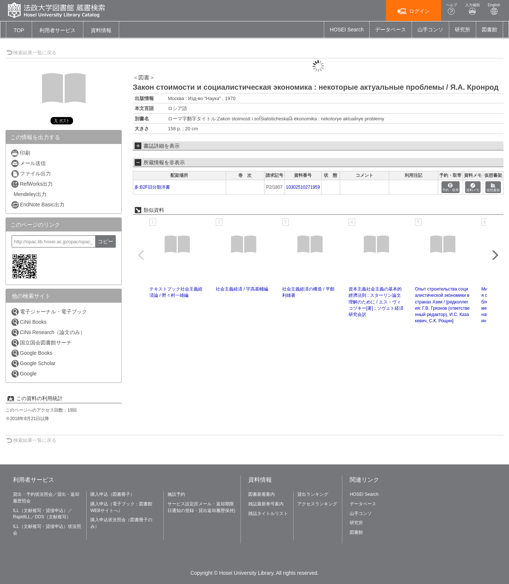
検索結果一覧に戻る (31, 52)
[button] (57, 30)
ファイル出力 (31, 174)
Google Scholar (33, 363)
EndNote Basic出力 (38, 205)
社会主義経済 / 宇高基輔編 (242, 289)
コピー (105, 241)
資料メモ (472, 187)
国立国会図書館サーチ (41, 343)
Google (24, 374)
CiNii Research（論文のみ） (48, 332)
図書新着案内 (261, 494)
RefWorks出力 (32, 184)
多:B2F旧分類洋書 (152, 187)
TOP (19, 30)
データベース (390, 29)
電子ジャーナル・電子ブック (49, 312)
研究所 (462, 29)
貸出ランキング (312, 494)
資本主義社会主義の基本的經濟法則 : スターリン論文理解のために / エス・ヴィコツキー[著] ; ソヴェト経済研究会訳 (376, 301)
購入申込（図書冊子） (112, 494)
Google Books (31, 353)
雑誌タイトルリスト (268, 513)
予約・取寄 (450, 187)
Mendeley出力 (30, 194)
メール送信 (28, 163)
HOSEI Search (347, 29)
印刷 (20, 153)
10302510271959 (303, 187)
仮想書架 (493, 187)
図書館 (489, 29)
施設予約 (176, 494)
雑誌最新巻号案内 (266, 503)
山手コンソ (430, 29)
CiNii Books (28, 322)
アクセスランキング (317, 503)
